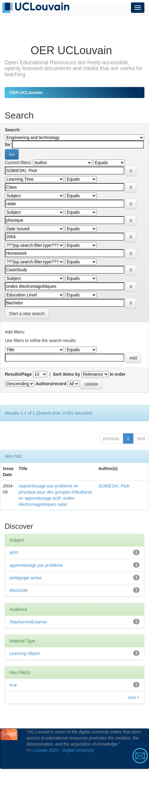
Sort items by (66, 374)
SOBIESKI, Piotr (114, 485)
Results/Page (18, 374)
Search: (12, 129)
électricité (18, 590)
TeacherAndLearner (28, 621)
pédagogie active (25, 577)
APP (13, 552)
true (13, 685)
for (8, 144)
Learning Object (24, 653)
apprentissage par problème (36, 565)
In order (118, 374)
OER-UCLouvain (26, 92)
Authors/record (50, 383)
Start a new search (27, 313)
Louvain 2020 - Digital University (63, 750)
